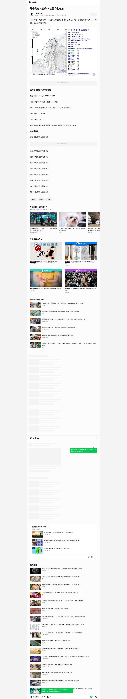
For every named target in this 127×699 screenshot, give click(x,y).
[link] (43, 697)
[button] (34, 697)
